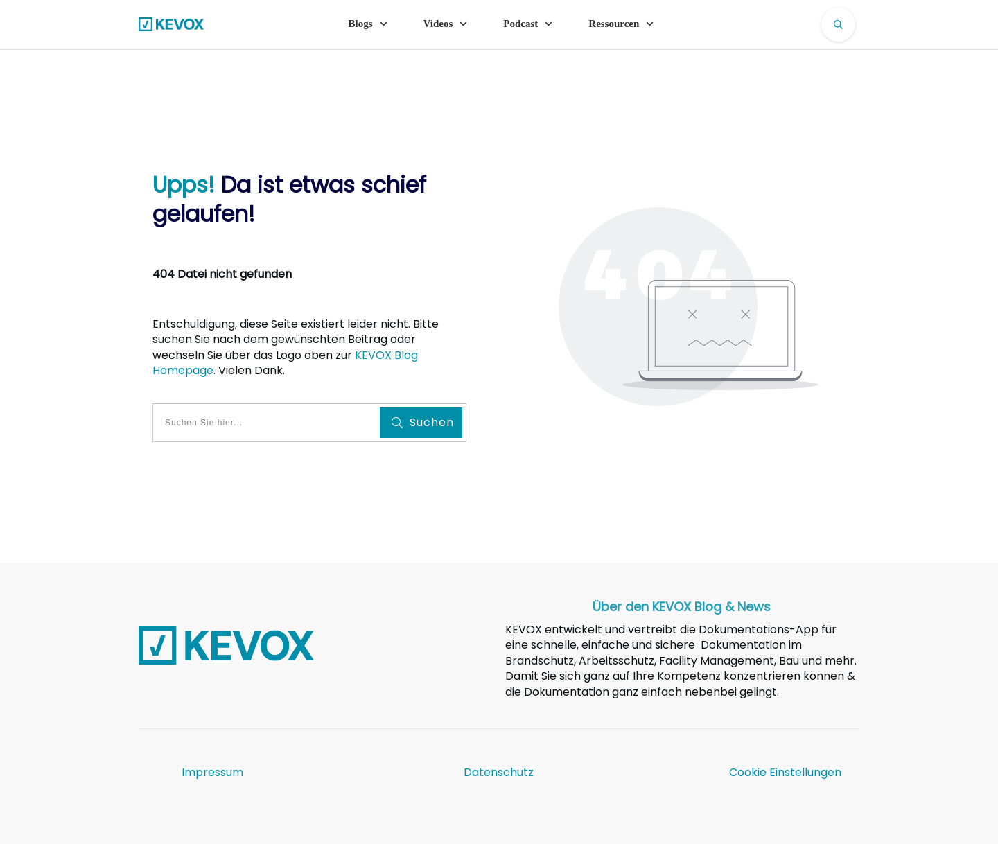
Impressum (212, 772)
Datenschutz (499, 772)
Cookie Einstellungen (785, 772)
